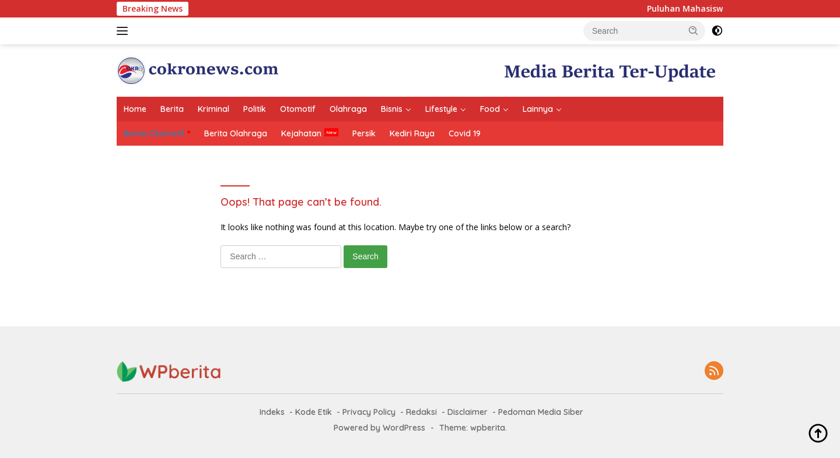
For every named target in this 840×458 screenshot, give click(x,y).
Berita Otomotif (154, 133)
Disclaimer (467, 412)
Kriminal (213, 109)
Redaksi (421, 412)
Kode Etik (313, 412)
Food (490, 109)
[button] (693, 30)
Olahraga (348, 109)
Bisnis (391, 109)
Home (135, 109)
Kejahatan (301, 133)
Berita (172, 109)
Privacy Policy (369, 412)
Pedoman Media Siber (540, 412)
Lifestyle (441, 109)
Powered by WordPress (379, 427)
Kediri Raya (412, 133)
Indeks (272, 412)
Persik (364, 133)
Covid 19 (465, 133)
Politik (254, 109)
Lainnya (538, 109)
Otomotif (298, 109)
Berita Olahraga (235, 133)
